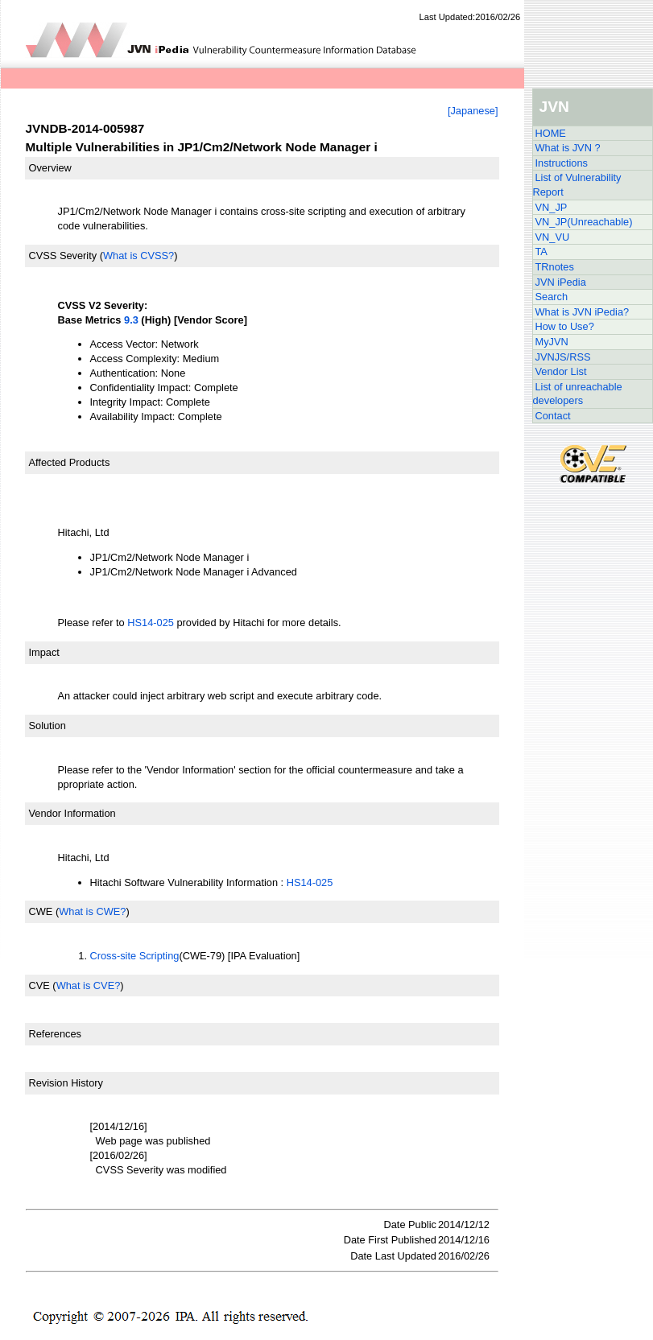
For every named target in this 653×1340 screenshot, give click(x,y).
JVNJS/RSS (563, 357)
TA (541, 251)
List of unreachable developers (577, 394)
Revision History (66, 1083)
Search (551, 297)
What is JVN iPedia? (582, 312)
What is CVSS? (138, 255)
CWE (41, 911)
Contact (553, 416)
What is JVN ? (568, 148)
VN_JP (551, 207)
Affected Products (69, 462)
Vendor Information (72, 813)
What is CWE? (92, 911)
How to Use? (564, 326)
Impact (44, 652)
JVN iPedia (560, 282)
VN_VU (552, 237)
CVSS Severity (63, 255)
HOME (550, 133)
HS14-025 (150, 622)
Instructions (561, 163)
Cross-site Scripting (135, 956)
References (55, 1034)
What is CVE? (88, 985)
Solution (47, 725)
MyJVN (551, 342)
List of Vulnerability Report (577, 184)
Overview (50, 168)
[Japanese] (473, 111)
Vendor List (561, 371)
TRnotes (554, 267)
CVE (39, 985)
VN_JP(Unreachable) (584, 222)
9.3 (131, 320)
